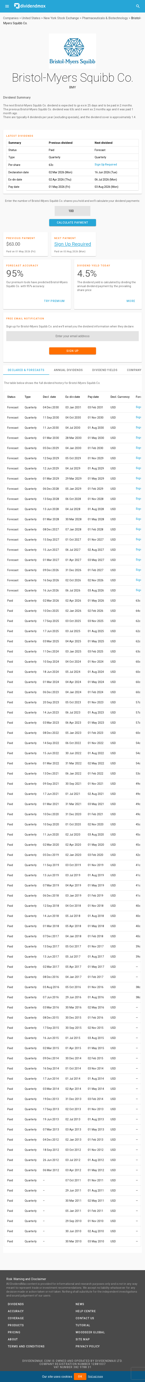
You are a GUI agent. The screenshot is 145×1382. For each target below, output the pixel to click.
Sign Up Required (106, 164)
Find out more (95, 1376)
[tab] (26, 370)
